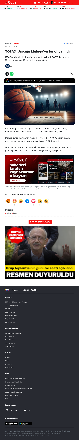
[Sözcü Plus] (34, 290)
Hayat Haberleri (10, 319)
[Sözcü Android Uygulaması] (25, 423)
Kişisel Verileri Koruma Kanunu (15, 378)
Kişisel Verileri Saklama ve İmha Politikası (18, 389)
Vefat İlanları (9, 368)
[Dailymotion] (25, 410)
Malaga (8, 213)
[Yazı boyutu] (72, 74)
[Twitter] (16, 410)
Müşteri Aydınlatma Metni (13, 382)
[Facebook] (12, 410)
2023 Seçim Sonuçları (12, 305)
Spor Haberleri (10, 340)
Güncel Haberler (11, 328)
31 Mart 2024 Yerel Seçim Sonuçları (16, 302)
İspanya (15, 213)
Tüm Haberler (9, 346)
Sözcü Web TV (9, 336)
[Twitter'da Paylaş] (7, 74)
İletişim (8, 353)
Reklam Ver (9, 364)
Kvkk (7, 374)
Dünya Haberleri (10, 322)
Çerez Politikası (10, 385)
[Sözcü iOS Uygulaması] (11, 423)
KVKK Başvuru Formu (12, 395)
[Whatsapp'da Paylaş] (12, 74)
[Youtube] (21, 410)
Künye (7, 361)
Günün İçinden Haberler (13, 333)
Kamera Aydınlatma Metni (13, 392)
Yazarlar (8, 309)
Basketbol (15, 43)
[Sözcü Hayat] (25, 290)
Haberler (8, 297)
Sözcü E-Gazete (10, 343)
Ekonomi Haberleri (11, 315)
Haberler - (8, 43)
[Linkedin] (29, 410)
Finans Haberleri (10, 312)
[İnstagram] (7, 410)
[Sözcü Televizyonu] (7, 290)
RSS (6, 399)
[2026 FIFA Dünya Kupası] (60, 2)
